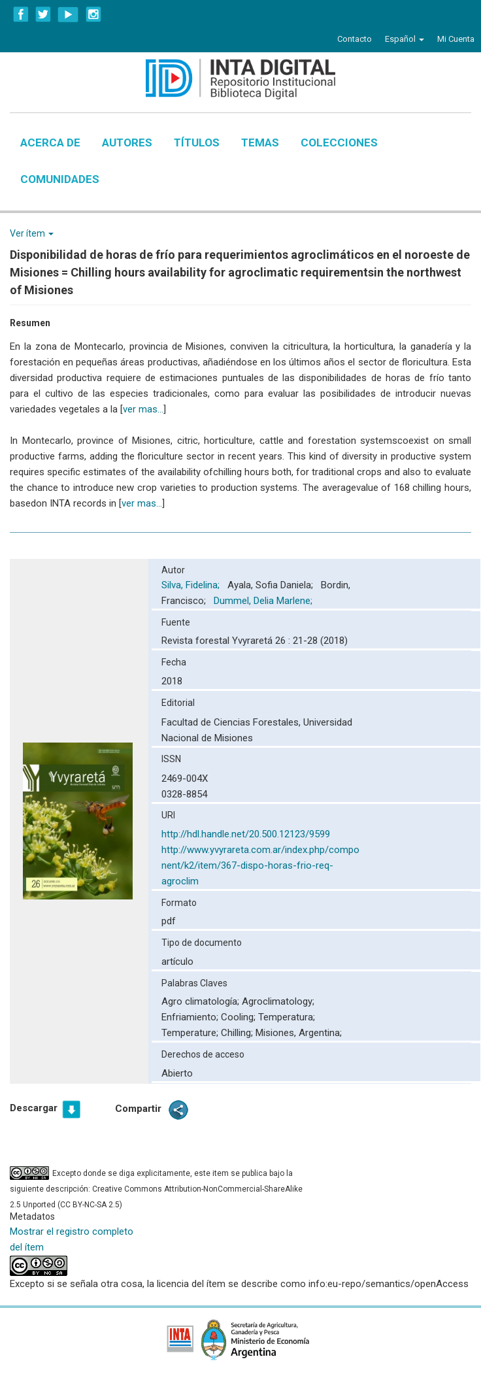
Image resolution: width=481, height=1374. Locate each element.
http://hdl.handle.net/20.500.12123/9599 (245, 834)
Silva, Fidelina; (191, 585)
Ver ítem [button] (32, 233)
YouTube (68, 14)
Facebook (21, 14)
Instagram (93, 14)
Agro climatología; (201, 1001)
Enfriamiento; (191, 1017)
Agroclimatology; (278, 1001)
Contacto (354, 39)
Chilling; (238, 1033)
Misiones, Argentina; (299, 1033)
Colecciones (339, 142)
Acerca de (50, 142)
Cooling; (239, 1017)
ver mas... (143, 409)
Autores (127, 142)
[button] (404, 39)
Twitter (43, 14)
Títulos (197, 142)
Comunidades (59, 179)
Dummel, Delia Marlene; (264, 601)
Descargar (34, 1108)
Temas (260, 142)
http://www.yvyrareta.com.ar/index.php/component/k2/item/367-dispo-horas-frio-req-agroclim (260, 865)
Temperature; (191, 1033)
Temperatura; (286, 1017)
